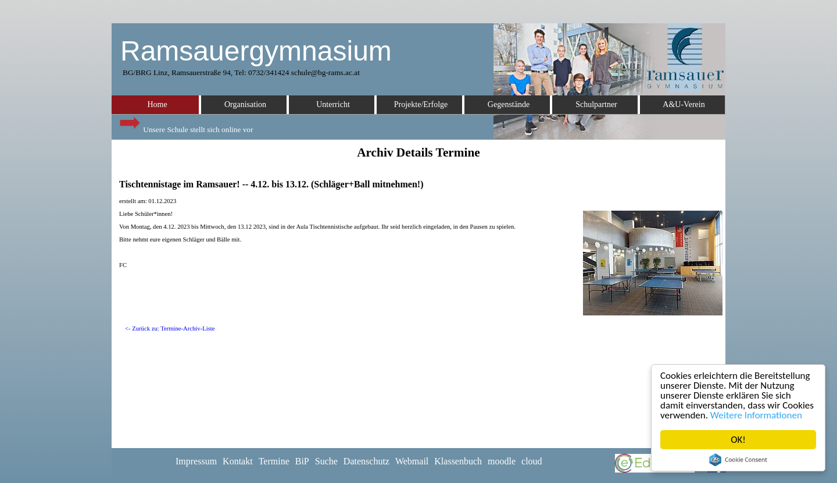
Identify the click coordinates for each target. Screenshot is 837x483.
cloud (531, 461)
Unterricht (333, 104)
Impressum (196, 461)
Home (157, 104)
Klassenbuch (458, 461)
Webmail (411, 461)
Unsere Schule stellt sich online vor (185, 126)
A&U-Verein (683, 104)
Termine (274, 461)
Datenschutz (366, 461)
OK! (738, 440)
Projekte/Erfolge (421, 104)
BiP (302, 461)
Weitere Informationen (756, 415)
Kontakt (238, 461)
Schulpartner (596, 104)
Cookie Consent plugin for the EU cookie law (738, 459)
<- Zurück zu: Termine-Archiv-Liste (170, 328)
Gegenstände (509, 104)
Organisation (245, 104)
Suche (326, 461)
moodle (502, 461)
